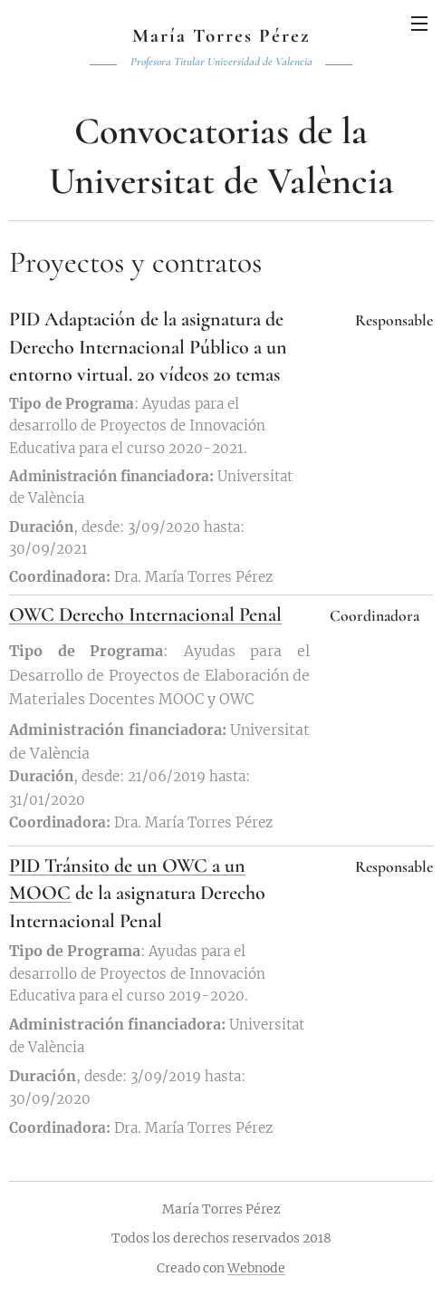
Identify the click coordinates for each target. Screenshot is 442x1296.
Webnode (256, 1268)
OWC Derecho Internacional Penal (145, 613)
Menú (419, 23)
